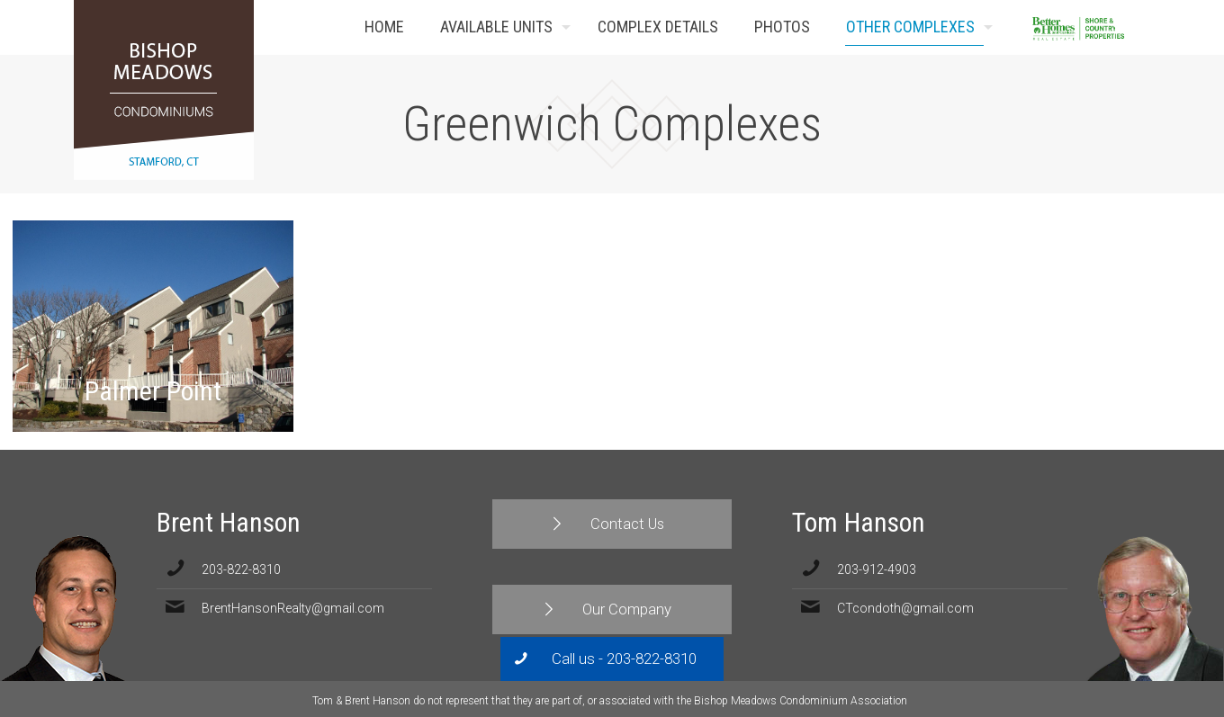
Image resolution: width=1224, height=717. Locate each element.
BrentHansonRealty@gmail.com (293, 608)
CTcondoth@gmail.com (905, 608)
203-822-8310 (241, 569)
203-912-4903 (876, 569)
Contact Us (1123, 27)
